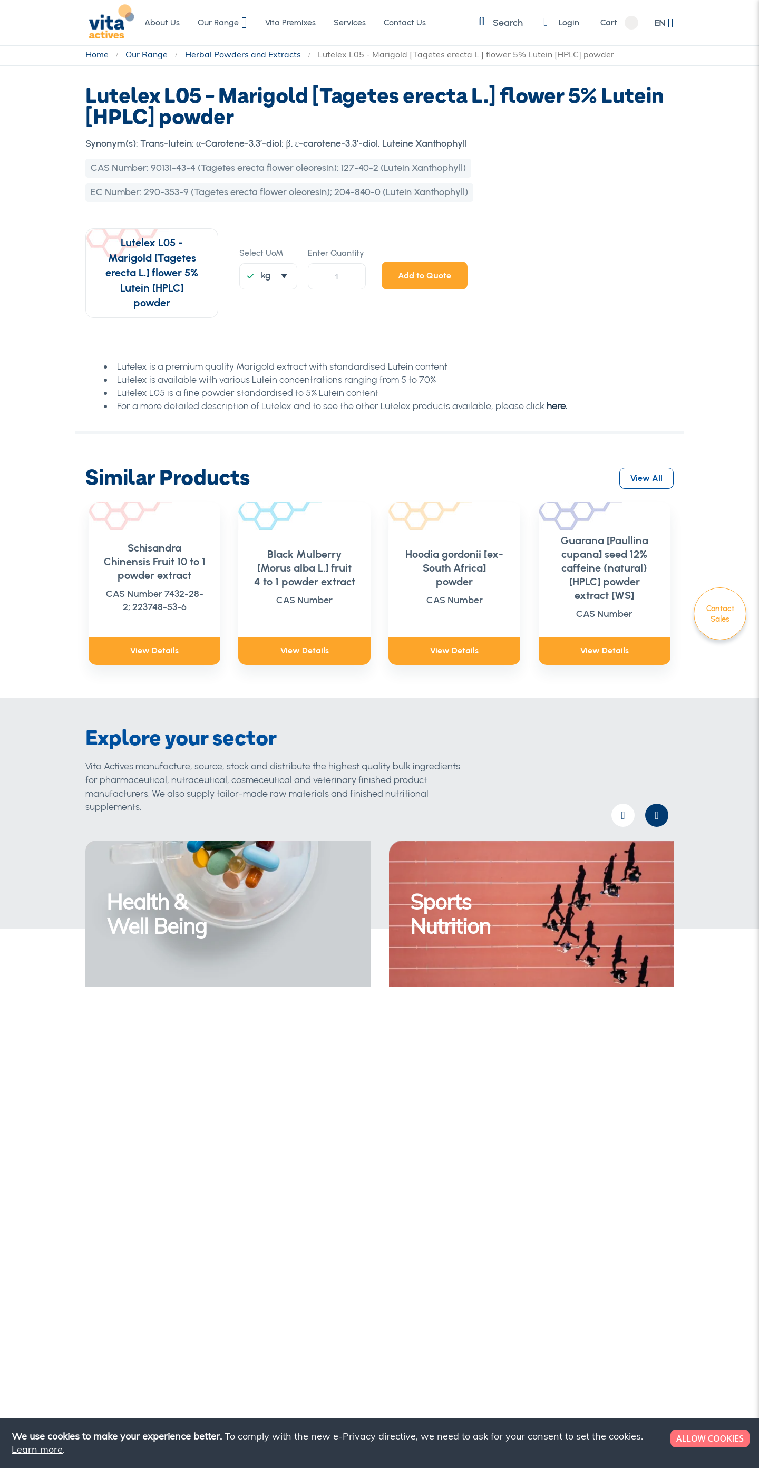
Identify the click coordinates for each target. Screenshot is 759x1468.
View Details (154, 650)
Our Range (147, 54)
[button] (664, 23)
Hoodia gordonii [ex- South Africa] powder (454, 568)
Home (98, 54)
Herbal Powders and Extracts (244, 54)
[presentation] (656, 815)
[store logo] (109, 22)
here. (557, 406)
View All (646, 476)
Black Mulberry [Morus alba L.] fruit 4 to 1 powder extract (304, 568)
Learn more (37, 1449)
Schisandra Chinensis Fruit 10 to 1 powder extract (155, 562)
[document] (381, 1443)
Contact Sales (720, 614)
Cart (608, 22)
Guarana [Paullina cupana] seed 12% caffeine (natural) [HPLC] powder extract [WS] (604, 568)
